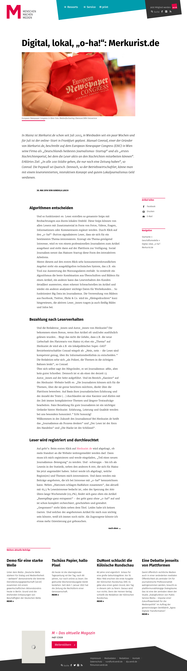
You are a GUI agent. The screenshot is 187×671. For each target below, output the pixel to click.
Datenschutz (96, 661)
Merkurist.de (84, 448)
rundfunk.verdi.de (114, 661)
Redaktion (124, 658)
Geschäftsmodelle (150, 240)
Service (91, 7)
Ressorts (72, 7)
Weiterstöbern (63, 644)
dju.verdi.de (131, 661)
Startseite (146, 237)
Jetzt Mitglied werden (160, 7)
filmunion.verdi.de (99, 665)
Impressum (95, 658)
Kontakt (136, 658)
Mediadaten (110, 658)
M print (103, 7)
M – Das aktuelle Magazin (73, 633)
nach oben (113, 528)
